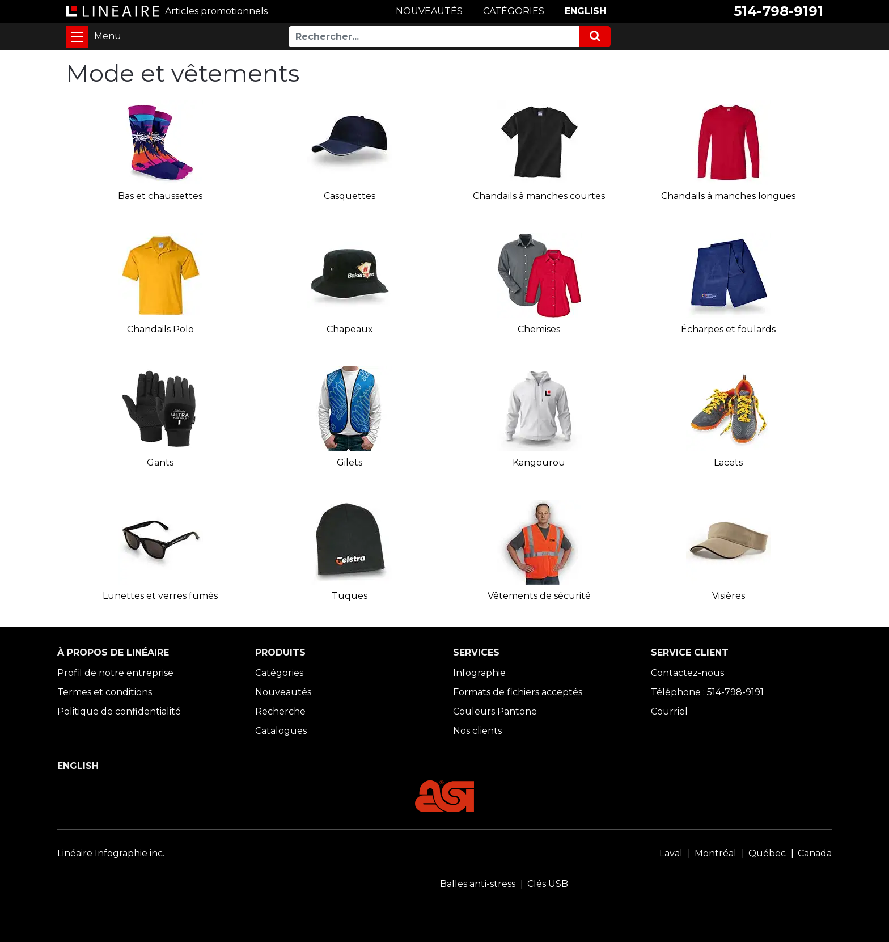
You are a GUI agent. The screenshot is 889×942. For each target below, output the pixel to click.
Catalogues (281, 730)
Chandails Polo (160, 329)
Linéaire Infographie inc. (110, 853)
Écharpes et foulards (728, 329)
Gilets (349, 462)
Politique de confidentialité (119, 711)
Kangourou (539, 462)
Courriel (669, 711)
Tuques (349, 595)
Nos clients (477, 730)
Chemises (539, 329)
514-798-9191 (778, 11)
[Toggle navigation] (77, 37)
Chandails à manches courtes (539, 196)
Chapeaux (350, 329)
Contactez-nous (687, 673)
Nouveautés (283, 692)
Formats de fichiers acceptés (517, 692)
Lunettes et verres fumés (160, 595)
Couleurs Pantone (495, 711)
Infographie (479, 673)
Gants (160, 462)
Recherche (280, 711)
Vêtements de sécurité (539, 595)
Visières (728, 595)
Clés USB (547, 883)
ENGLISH (585, 11)
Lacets (728, 462)
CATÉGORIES (513, 11)
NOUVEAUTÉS (429, 11)
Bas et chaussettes (160, 196)
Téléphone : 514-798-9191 (707, 692)
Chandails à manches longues (728, 196)
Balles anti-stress (477, 883)
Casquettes (349, 196)
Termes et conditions (104, 692)
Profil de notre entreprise (115, 673)
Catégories (279, 673)
